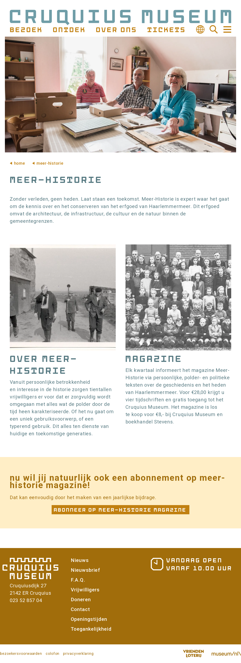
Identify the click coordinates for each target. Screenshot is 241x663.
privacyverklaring (78, 653)
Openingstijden (89, 619)
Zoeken (213, 29)
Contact (80, 609)
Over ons (116, 29)
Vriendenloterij (193, 653)
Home (19, 163)
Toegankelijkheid (91, 629)
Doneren (81, 599)
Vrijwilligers (85, 590)
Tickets (166, 29)
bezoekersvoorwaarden (21, 653)
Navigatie (227, 29)
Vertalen (200, 29)
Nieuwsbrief (85, 570)
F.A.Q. (78, 580)
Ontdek (68, 29)
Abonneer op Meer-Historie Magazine (120, 510)
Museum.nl (226, 653)
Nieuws (80, 560)
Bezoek (25, 29)
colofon (52, 653)
